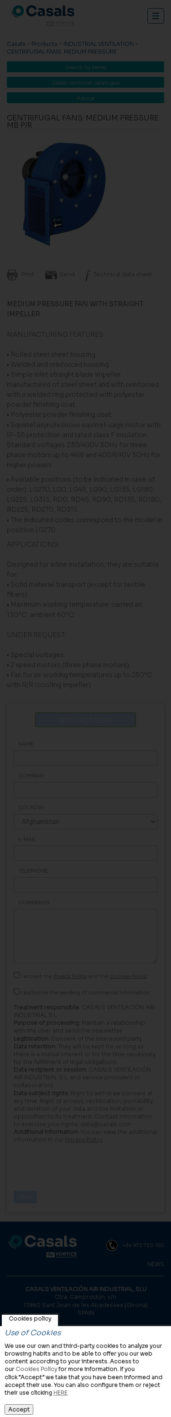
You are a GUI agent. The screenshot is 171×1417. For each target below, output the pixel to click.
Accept (19, 1409)
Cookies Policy (36, 1369)
